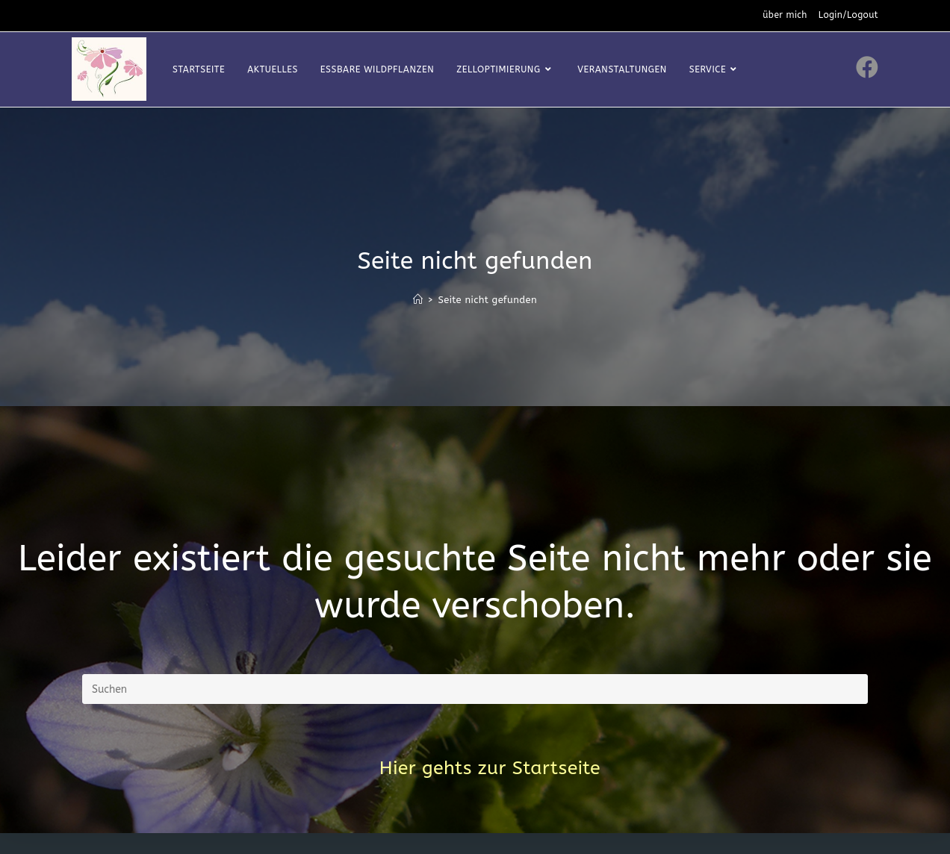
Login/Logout (848, 15)
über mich (785, 15)
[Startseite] (418, 299)
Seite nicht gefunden (487, 299)
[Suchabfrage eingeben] (475, 689)
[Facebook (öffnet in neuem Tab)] (867, 67)
